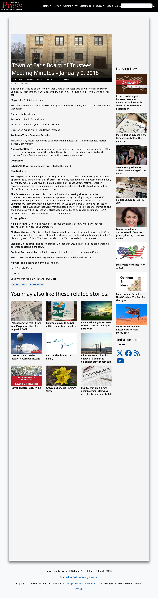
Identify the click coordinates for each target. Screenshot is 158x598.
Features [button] (97, 5)
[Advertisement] (131, 421)
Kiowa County (19, 284)
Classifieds (85, 5)
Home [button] (46, 5)
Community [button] (69, 5)
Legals (109, 5)
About (118, 5)
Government (36, 284)
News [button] (56, 5)
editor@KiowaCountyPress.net (82, 577)
